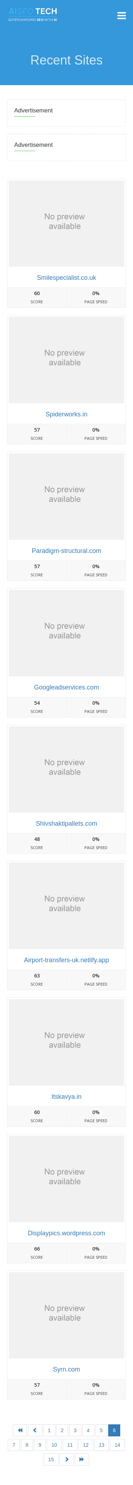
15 (51, 1459)
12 (86, 1445)
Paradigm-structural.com (66, 550)
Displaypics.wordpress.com (66, 1233)
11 (70, 1445)
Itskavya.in (66, 1096)
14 (117, 1445)
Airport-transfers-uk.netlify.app (66, 960)
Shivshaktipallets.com (66, 823)
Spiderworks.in (66, 414)
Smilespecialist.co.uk (66, 277)
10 (54, 1445)
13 (102, 1445)
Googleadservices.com (66, 687)
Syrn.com (66, 1369)
